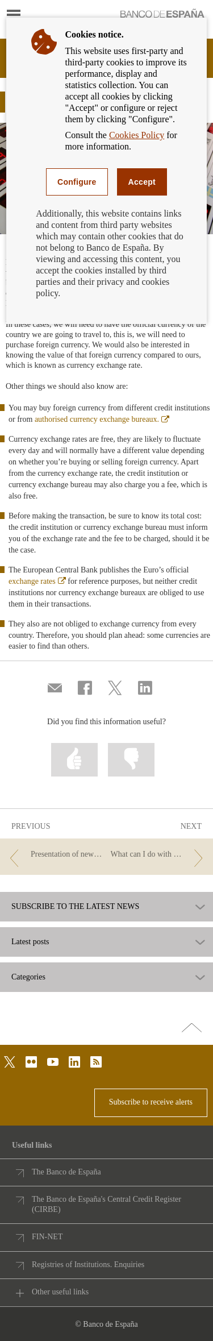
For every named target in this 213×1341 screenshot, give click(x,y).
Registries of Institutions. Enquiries (88, 1264)
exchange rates (37, 581)
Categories (28, 977)
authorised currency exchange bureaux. (102, 419)
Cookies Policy (136, 135)
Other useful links (60, 1292)
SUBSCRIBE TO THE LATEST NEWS (75, 907)
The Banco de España (66, 1172)
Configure (77, 181)
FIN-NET (47, 1236)
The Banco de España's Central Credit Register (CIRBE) (106, 1204)
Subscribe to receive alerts (151, 1102)
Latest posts (30, 942)
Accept (142, 181)
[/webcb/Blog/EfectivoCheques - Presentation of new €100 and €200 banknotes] (54, 855)
